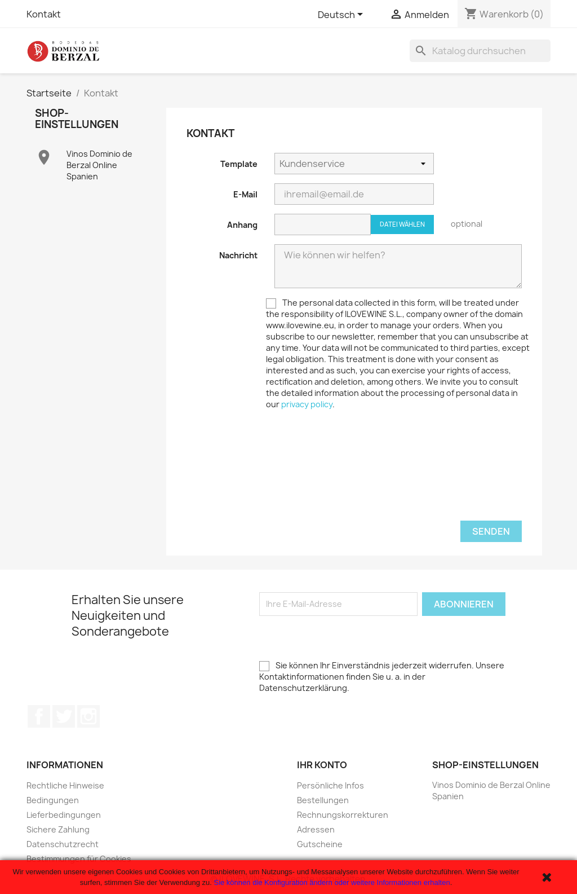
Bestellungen (323, 800)
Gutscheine (320, 844)
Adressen (316, 829)
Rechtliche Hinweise (65, 785)
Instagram (88, 716)
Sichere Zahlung (58, 829)
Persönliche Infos (330, 785)
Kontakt (43, 14)
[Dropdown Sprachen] (342, 15)
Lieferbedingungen (63, 814)
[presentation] (272, 446)
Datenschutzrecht (62, 844)
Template (239, 163)
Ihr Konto (322, 765)
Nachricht (238, 255)
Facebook (39, 716)
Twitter (63, 716)
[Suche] (480, 50)
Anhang (242, 224)
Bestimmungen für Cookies (78, 858)
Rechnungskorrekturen (342, 814)
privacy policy (306, 404)
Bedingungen (52, 800)
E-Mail (245, 194)
